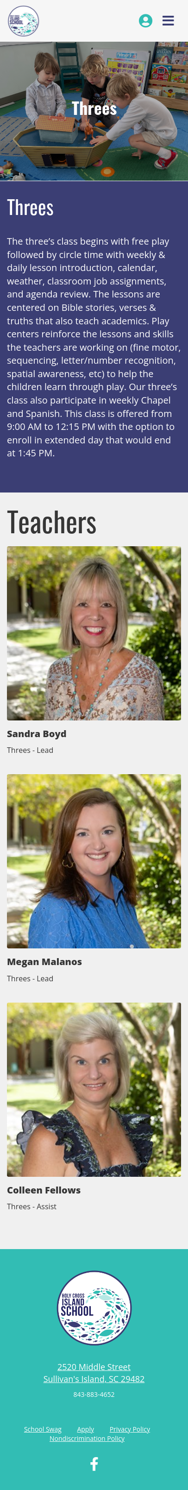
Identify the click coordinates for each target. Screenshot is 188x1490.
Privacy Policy (130, 1429)
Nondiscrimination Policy (87, 1438)
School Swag (43, 1429)
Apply (85, 1429)
